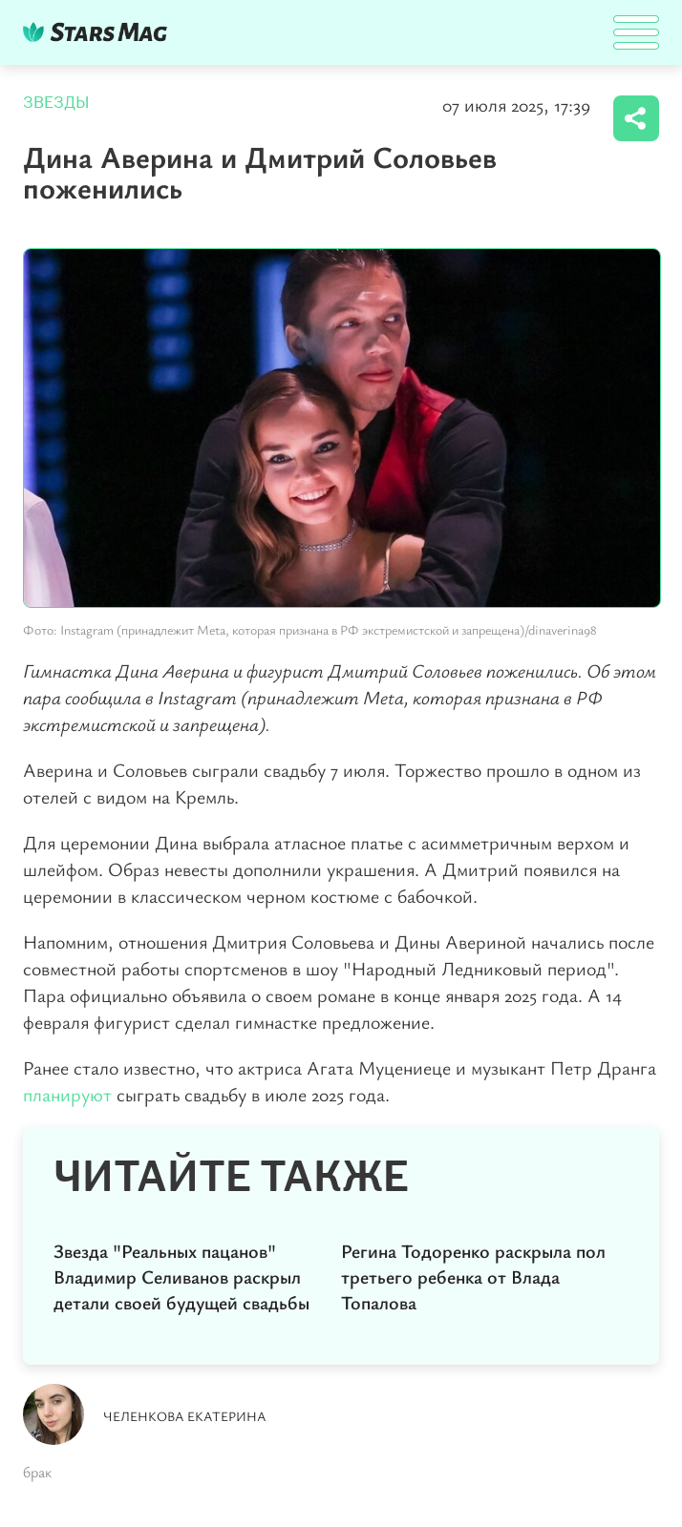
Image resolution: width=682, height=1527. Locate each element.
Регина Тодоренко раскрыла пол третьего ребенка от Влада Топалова (473, 1276)
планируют (67, 1094)
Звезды (56, 102)
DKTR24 (99, 32)
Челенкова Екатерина (184, 1416)
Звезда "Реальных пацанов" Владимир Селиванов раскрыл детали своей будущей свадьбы (181, 1276)
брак (37, 1471)
